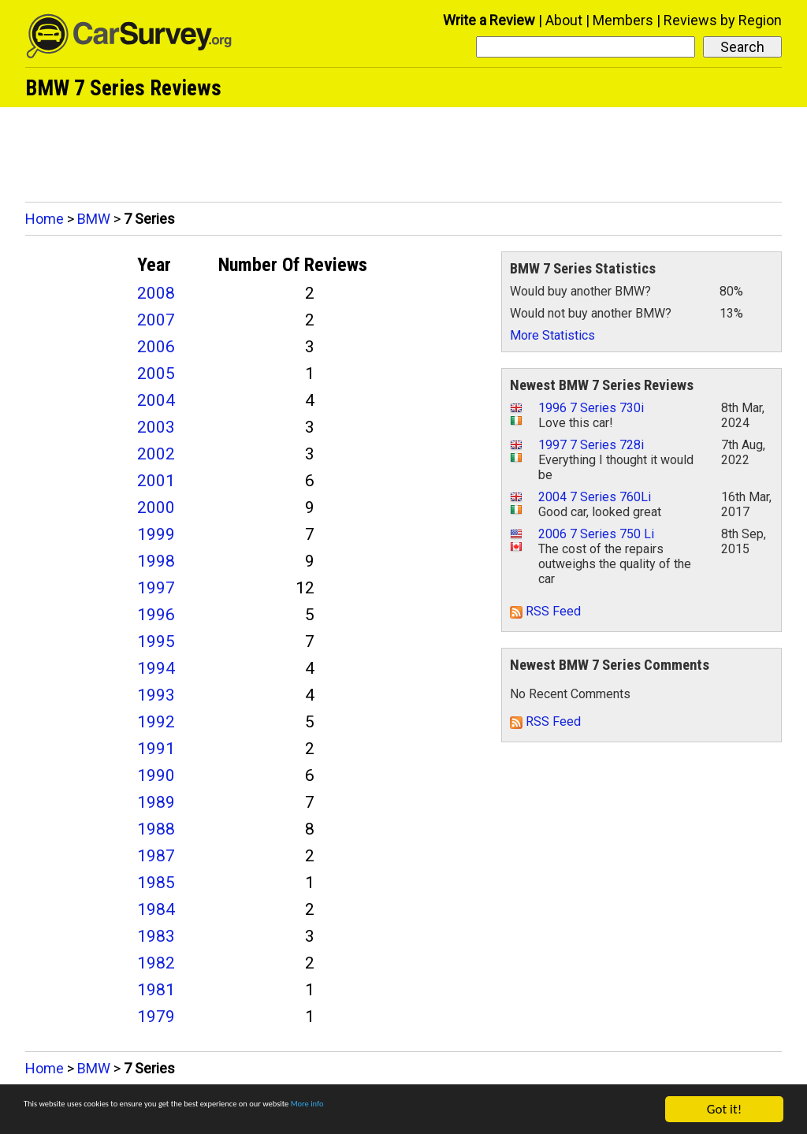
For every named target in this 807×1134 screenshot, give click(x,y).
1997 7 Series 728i (591, 444)
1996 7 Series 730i (591, 407)
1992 (156, 721)
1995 (156, 641)
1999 (156, 534)
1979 (156, 1016)
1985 (156, 882)
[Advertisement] (403, 150)
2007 (156, 319)
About (563, 20)
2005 (156, 373)
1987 (156, 855)
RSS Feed (545, 611)
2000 (156, 507)
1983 (156, 936)
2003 (156, 427)
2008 (156, 293)
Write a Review (489, 20)
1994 (156, 668)
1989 (156, 802)
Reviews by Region (723, 20)
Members (623, 20)
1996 (156, 614)
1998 (156, 561)
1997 (156, 587)
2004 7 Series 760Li (594, 496)
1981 (156, 989)
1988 (156, 829)
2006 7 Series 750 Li (596, 533)
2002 (156, 453)
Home (44, 218)
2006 (156, 346)
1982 (156, 963)
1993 (156, 695)
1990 (156, 775)
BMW (93, 218)
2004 (156, 400)
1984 (156, 909)
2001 (156, 480)
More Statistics (552, 335)
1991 (156, 748)
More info (484, 1110)
